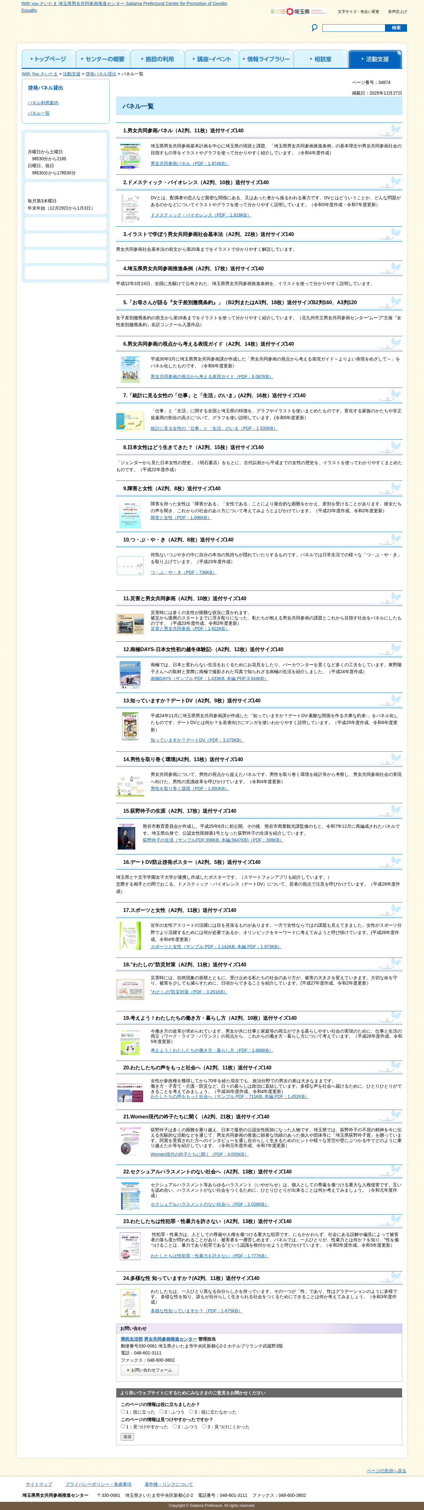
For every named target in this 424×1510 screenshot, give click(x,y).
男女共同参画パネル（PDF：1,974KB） (190, 163)
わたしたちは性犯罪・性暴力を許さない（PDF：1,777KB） (210, 1255)
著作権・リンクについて (169, 1484)
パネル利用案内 (43, 102)
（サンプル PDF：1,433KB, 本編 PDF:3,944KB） (219, 678)
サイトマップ (39, 1484)
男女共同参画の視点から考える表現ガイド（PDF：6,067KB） (212, 376)
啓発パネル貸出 (101, 73)
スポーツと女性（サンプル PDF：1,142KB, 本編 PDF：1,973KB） (216, 946)
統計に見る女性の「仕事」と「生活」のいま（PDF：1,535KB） (214, 428)
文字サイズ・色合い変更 (358, 11)
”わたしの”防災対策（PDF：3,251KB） (189, 991)
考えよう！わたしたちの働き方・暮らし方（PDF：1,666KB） (212, 1050)
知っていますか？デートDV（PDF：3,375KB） (197, 740)
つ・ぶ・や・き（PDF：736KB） (184, 572)
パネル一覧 (39, 113)
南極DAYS (161, 678)
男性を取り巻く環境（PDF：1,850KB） (190, 788)
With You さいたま (40, 73)
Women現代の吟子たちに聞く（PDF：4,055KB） (200, 1154)
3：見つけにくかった (229, 1426)
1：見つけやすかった (147, 1426)
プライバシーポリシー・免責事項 (98, 1484)
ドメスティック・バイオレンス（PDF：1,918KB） (201, 214)
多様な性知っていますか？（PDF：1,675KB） (197, 1310)
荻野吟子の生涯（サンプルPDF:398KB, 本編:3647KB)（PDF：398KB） (213, 840)
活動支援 (72, 73)
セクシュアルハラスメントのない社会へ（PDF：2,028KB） (210, 1204)
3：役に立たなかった (215, 1411)
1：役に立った (140, 1411)
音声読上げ (397, 11)
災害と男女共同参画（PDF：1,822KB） (190, 628)
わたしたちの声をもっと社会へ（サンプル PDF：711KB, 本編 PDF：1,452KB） (230, 1096)
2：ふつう (175, 1411)
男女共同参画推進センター (170, 1339)
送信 (127, 1436)
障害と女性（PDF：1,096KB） (181, 517)
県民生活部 (132, 1339)
